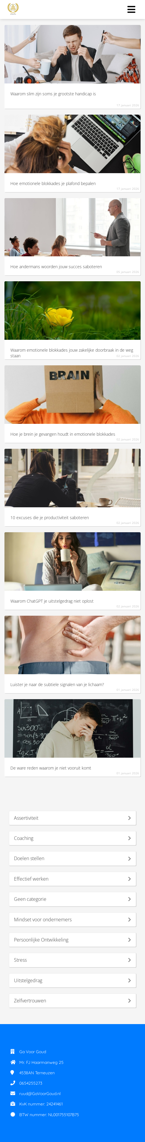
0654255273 (30, 1083)
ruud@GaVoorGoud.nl (40, 1093)
